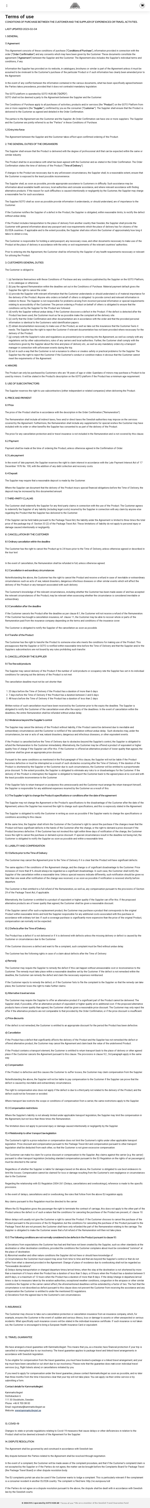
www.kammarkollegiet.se (28, 1410)
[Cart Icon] (142, 5)
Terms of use (67, 1503)
